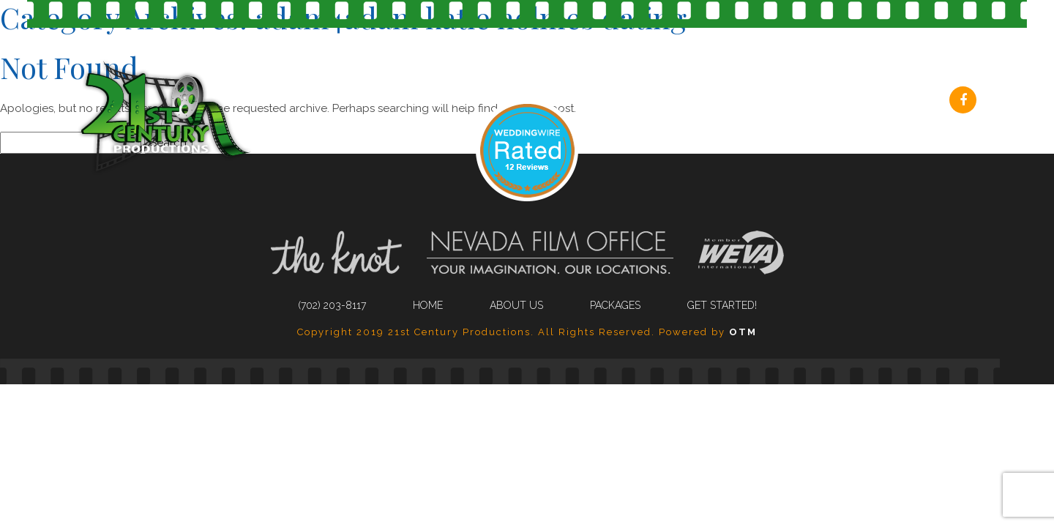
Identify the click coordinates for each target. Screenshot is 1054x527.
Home (428, 305)
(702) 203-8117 (435, 102)
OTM (743, 331)
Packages (757, 102)
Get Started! (879, 102)
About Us (645, 102)
